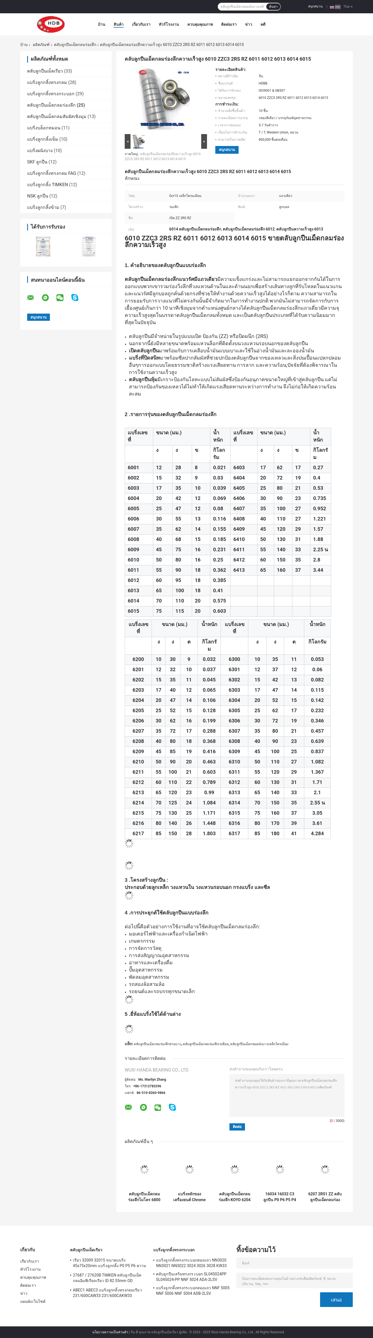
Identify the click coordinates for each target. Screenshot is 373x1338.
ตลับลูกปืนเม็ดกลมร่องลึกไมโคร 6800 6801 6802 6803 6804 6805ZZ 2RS (144, 1197)
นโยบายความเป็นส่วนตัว (110, 1332)
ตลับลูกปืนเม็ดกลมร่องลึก (75, 44)
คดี (262, 24)
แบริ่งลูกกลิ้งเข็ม (42, 139)
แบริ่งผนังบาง (40, 150)
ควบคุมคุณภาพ (200, 24)
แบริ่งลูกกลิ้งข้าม (43, 207)
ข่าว (248, 24)
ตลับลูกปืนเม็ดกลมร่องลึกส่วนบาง (157, 1044)
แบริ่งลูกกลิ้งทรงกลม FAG (51, 173)
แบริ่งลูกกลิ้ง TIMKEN (47, 184)
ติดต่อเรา (229, 24)
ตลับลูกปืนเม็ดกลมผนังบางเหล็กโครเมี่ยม (259, 1044)
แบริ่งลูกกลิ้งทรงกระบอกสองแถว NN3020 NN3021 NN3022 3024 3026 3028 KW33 (191, 1263)
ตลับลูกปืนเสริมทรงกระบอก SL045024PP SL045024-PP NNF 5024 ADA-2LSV (191, 1277)
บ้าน (101, 24)
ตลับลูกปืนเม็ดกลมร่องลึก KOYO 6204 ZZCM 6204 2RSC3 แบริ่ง (234, 1197)
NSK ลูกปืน (37, 196)
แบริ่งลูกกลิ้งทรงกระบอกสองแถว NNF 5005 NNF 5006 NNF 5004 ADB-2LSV (192, 1291)
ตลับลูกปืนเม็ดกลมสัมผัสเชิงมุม (56, 116)
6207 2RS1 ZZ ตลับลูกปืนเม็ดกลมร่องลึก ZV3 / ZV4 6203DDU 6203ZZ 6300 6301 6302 (324, 1197)
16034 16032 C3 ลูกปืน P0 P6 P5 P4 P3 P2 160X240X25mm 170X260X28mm (279, 1197)
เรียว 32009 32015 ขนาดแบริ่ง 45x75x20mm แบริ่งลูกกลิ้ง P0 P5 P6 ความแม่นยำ (109, 1264)
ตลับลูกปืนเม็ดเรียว (45, 71)
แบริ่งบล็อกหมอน (43, 127)
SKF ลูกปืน (37, 162)
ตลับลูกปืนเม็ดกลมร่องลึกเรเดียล (205, 1044)
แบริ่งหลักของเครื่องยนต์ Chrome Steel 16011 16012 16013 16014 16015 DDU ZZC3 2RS (189, 1197)
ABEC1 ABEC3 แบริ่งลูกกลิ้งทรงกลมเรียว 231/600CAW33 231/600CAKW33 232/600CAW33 (107, 1293)
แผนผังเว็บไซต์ (32, 1301)
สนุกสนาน (315, 6)
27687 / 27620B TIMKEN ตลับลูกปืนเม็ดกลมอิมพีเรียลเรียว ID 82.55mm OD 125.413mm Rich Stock (107, 1279)
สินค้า (119, 24)
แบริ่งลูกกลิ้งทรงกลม (47, 82)
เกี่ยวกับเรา (141, 24)
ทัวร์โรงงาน (169, 24)
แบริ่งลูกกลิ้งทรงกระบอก (51, 93)
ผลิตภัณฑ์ (41, 44)
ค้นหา (273, 7)
